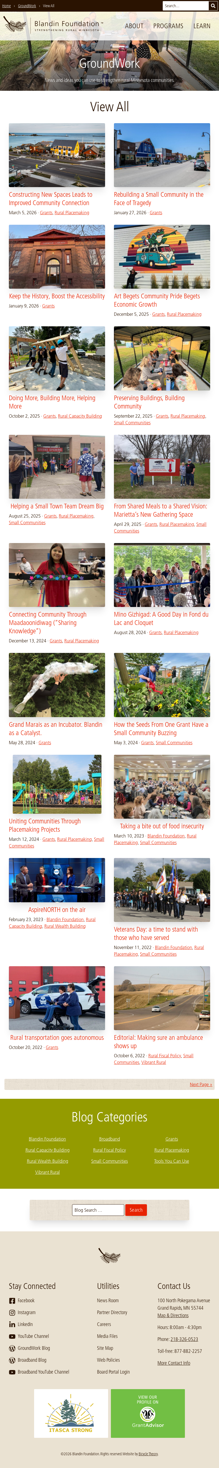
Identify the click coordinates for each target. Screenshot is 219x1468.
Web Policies (108, 1360)
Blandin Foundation (166, 836)
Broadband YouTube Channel (39, 1372)
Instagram (22, 1312)
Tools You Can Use (171, 1161)
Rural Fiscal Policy (164, 1055)
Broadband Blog (27, 1360)
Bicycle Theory (148, 1453)
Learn (202, 26)
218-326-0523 (184, 1339)
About (134, 26)
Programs (168, 26)
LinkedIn (21, 1324)
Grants (46, 212)
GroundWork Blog (29, 1348)
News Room (108, 1301)
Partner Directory (112, 1312)
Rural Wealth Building (65, 926)
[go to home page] (53, 26)
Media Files (107, 1336)
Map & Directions (173, 1315)
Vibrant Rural (153, 1062)
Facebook (22, 1301)
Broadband (109, 1139)
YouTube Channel (29, 1336)
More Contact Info (173, 1363)
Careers (104, 1324)
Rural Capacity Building (80, 416)
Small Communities (132, 422)
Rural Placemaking (72, 212)
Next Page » (201, 1084)
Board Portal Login (113, 1372)
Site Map (105, 1348)
